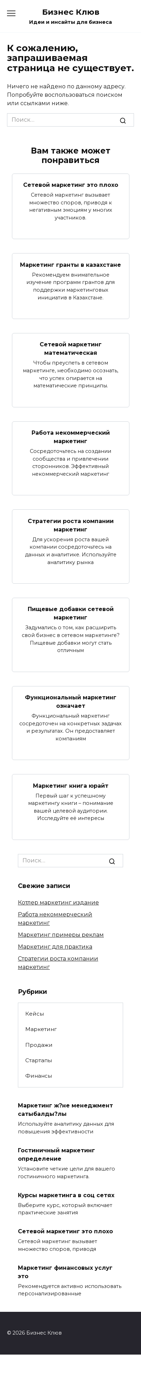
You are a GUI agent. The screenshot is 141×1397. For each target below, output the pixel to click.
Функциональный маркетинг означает (70, 701)
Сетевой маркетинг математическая (71, 348)
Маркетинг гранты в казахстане (70, 264)
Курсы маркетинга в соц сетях (66, 1195)
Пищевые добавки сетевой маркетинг (71, 613)
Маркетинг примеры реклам (61, 934)
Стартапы (38, 1060)
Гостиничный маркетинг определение (56, 1154)
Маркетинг (41, 1029)
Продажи (39, 1045)
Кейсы (34, 1013)
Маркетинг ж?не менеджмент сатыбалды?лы (65, 1109)
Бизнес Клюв (70, 12)
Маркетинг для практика (55, 946)
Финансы (38, 1075)
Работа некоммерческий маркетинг (71, 437)
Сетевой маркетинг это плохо (70, 185)
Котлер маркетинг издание (58, 902)
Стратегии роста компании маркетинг (71, 525)
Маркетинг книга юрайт (70, 785)
